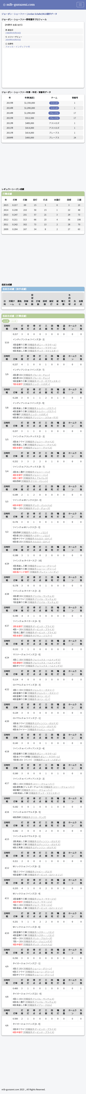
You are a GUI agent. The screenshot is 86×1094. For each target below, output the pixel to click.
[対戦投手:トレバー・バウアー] (41, 408)
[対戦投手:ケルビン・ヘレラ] (40, 729)
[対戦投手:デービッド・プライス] (38, 626)
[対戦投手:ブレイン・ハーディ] (44, 571)
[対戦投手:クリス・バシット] (34, 481)
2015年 (5, 321)
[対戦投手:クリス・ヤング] (33, 817)
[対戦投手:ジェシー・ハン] (37, 471)
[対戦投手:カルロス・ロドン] (38, 538)
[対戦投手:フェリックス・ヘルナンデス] (41, 659)
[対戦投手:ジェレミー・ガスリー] (38, 689)
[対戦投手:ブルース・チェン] (36, 374)
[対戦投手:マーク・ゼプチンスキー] (43, 381)
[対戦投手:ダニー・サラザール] (41, 344)
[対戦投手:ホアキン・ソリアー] (37, 635)
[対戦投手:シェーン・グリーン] (41, 565)
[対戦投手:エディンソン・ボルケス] (41, 723)
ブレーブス (54, 113)
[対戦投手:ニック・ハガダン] (36, 384)
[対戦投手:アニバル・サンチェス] (38, 596)
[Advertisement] (43, 68)
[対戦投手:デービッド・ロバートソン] (44, 874)
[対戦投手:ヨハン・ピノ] (38, 696)
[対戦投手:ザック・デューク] (36, 508)
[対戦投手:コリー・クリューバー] (38, 783)
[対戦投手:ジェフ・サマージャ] (41, 898)
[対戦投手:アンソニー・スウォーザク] (40, 417)
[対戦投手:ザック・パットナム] (37, 505)
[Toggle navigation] (80, 4)
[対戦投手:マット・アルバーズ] (37, 938)
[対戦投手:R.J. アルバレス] (35, 478)
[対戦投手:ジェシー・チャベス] (39, 441)
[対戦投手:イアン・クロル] (39, 1005)
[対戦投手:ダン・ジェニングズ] (37, 941)
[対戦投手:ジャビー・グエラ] (38, 871)
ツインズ (54, 103)
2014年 (13, 321)
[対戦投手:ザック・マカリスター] (42, 350)
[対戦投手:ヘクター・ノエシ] (34, 532)
